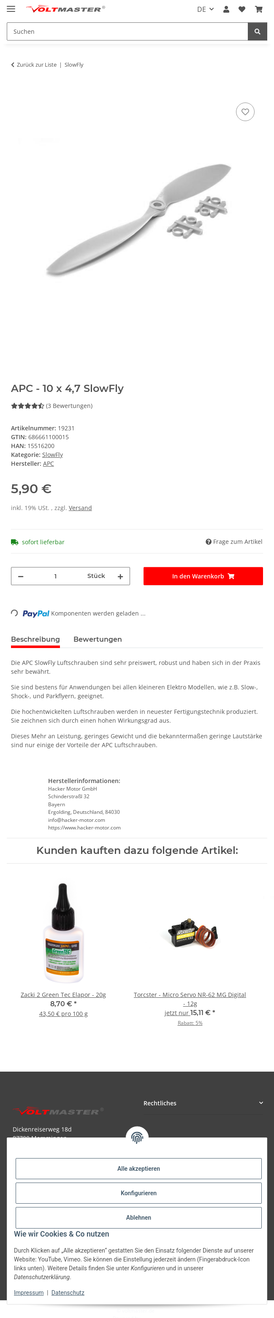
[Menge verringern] (20, 576)
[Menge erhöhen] (120, 576)
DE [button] (201, 9)
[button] (226, 9)
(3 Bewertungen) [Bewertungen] (51, 406)
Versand (80, 508)
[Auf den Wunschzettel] (245, 112)
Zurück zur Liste (37, 64)
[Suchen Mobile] (127, 31)
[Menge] (56, 576)
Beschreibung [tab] (35, 639)
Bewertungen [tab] (97, 639)
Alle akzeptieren (138, 1168)
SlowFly (52, 455)
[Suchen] (257, 31)
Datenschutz (68, 1292)
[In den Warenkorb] (17, 91)
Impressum (28, 1292)
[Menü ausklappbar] (11, 5)
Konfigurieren (139, 1193)
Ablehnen (138, 1217)
